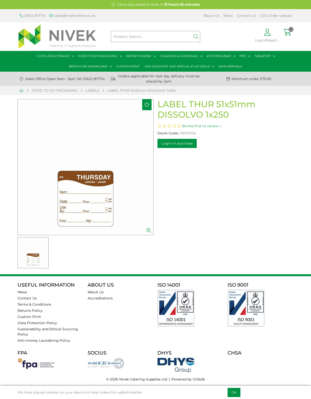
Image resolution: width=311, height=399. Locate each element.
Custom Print (29, 317)
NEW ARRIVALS (230, 66)
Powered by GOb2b (188, 379)
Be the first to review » (201, 126)
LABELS (92, 90)
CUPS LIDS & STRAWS (53, 56)
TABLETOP (262, 56)
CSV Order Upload (276, 15)
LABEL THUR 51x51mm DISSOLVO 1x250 (141, 90)
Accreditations (100, 298)
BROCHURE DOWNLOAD (88, 66)
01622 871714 (32, 15)
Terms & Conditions (34, 304)
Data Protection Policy (37, 323)
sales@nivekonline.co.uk (72, 15)
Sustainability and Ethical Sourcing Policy (48, 331)
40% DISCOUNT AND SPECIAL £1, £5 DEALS (177, 66)
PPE (242, 56)
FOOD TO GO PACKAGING (97, 56)
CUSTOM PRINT (128, 66)
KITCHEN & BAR (219, 56)
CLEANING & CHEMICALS (179, 56)
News (228, 15)
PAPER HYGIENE (138, 56)
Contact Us (246, 15)
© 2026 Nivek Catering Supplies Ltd (136, 379)
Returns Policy (30, 310)
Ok (234, 392)
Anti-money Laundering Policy (44, 340)
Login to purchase (177, 143)
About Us (211, 15)
